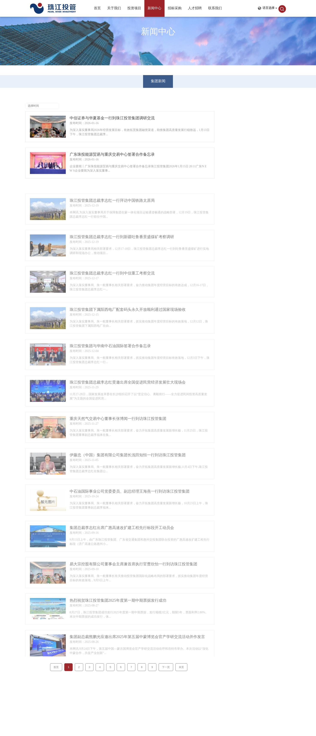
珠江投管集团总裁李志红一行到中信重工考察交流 (96, 285)
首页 (97, 8)
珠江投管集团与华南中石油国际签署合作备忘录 (94, 358)
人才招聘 (195, 8)
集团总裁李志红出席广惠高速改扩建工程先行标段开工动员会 (106, 540)
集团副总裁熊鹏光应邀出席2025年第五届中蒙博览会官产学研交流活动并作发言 (121, 649)
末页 (165, 667)
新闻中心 (154, 8)
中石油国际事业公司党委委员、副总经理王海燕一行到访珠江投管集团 (114, 503)
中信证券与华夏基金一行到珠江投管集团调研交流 (96, 120)
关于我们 (114, 8)
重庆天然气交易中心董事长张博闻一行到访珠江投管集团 (102, 431)
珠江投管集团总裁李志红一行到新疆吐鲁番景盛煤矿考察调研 (106, 249)
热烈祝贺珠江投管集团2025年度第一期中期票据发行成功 (102, 613)
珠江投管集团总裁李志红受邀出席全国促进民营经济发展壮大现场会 (112, 394)
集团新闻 (158, 78)
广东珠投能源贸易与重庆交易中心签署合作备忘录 (96, 156)
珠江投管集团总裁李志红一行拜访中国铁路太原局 (96, 213)
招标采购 (175, 8)
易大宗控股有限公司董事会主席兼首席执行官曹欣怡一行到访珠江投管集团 (117, 576)
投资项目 (134, 8)
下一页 (150, 667)
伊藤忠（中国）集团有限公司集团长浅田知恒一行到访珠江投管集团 (112, 467)
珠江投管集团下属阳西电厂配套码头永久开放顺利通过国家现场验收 (112, 322)
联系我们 (215, 8)
